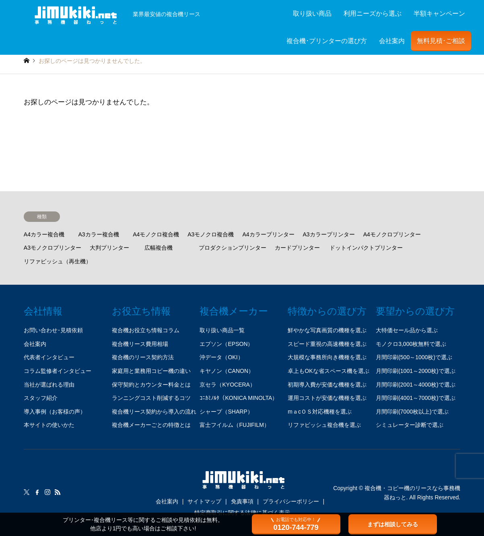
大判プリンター (109, 247)
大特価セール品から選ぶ (407, 330)
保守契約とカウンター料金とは (151, 384)
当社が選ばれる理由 (49, 384)
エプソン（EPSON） (226, 344)
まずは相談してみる (392, 524)
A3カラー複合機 (98, 234)
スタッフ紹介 (41, 398)
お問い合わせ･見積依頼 (53, 330)
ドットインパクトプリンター (366, 247)
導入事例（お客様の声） (55, 411)
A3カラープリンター (329, 234)
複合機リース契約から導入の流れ (154, 411)
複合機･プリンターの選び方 (326, 40)
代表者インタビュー (49, 357)
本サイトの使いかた (49, 425)
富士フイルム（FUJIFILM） (234, 425)
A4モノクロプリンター (392, 234)
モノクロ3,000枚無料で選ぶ (411, 344)
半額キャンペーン (439, 13)
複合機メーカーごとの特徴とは (151, 425)
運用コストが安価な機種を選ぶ (327, 398)
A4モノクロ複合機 (156, 234)
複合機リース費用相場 (140, 344)
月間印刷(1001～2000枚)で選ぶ (415, 371)
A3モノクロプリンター (52, 247)
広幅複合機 (158, 247)
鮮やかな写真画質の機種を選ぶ (327, 330)
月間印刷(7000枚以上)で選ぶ (412, 411)
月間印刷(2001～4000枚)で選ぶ (415, 384)
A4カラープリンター (268, 234)
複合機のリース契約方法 (143, 357)
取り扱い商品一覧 (222, 330)
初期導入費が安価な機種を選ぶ (327, 384)
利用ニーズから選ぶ (373, 13)
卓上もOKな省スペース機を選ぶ (328, 371)
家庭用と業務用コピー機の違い (151, 371)
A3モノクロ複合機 (210, 234)
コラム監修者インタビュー (57, 371)
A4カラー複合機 (44, 234)
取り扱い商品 (312, 13)
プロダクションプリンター (232, 247)
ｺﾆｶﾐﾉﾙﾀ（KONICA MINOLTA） (239, 398)
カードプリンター (297, 247)
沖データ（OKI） (221, 357)
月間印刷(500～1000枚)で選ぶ (414, 357)
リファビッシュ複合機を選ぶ (324, 425)
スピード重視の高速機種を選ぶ (327, 344)
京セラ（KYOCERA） (227, 384)
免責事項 (242, 501)
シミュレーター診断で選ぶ (409, 425)
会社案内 (392, 40)
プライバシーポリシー (291, 501)
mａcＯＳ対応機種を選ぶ (320, 411)
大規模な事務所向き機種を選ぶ (327, 357)
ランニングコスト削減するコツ (151, 398)
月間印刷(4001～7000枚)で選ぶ (415, 398)
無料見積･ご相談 (441, 40)
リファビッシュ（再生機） (57, 261)
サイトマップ (204, 501)
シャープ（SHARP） (226, 411)
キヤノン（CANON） (227, 371)
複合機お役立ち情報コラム (145, 330)
